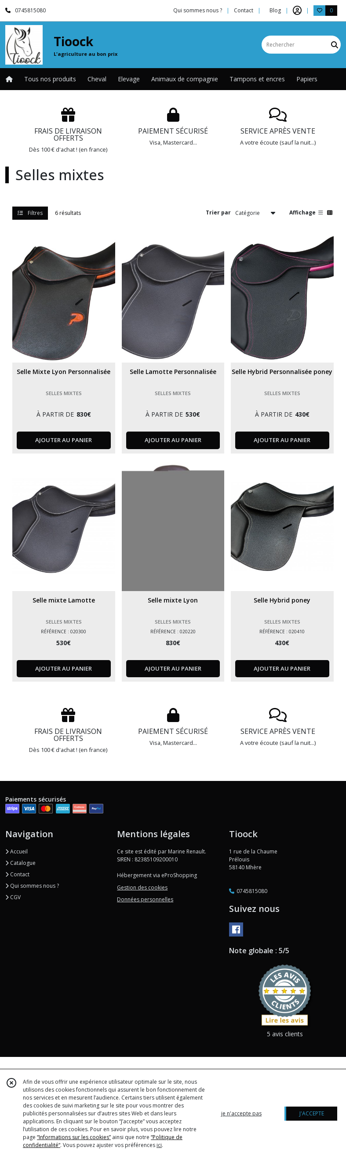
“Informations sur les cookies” (74, 1137)
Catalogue (20, 863)
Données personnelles (145, 899)
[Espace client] (297, 10)
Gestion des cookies (142, 887)
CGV (13, 897)
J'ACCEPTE (311, 1113)
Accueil (16, 851)
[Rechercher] (334, 44)
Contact (243, 10)
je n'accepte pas (241, 1113)
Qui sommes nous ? (32, 885)
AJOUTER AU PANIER (63, 440)
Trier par (218, 212)
